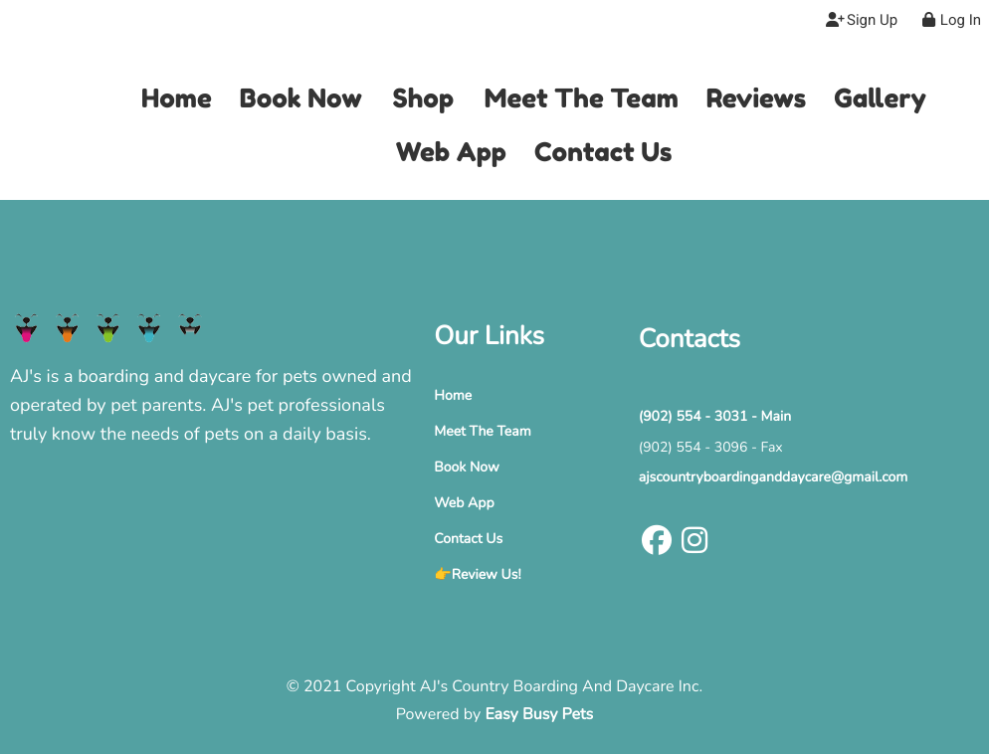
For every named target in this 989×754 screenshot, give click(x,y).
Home (453, 395)
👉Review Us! (477, 574)
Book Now (466, 467)
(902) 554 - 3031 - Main (715, 416)
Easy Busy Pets (539, 714)
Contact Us (468, 538)
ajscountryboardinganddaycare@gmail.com (773, 477)
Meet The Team (482, 431)
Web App (464, 502)
